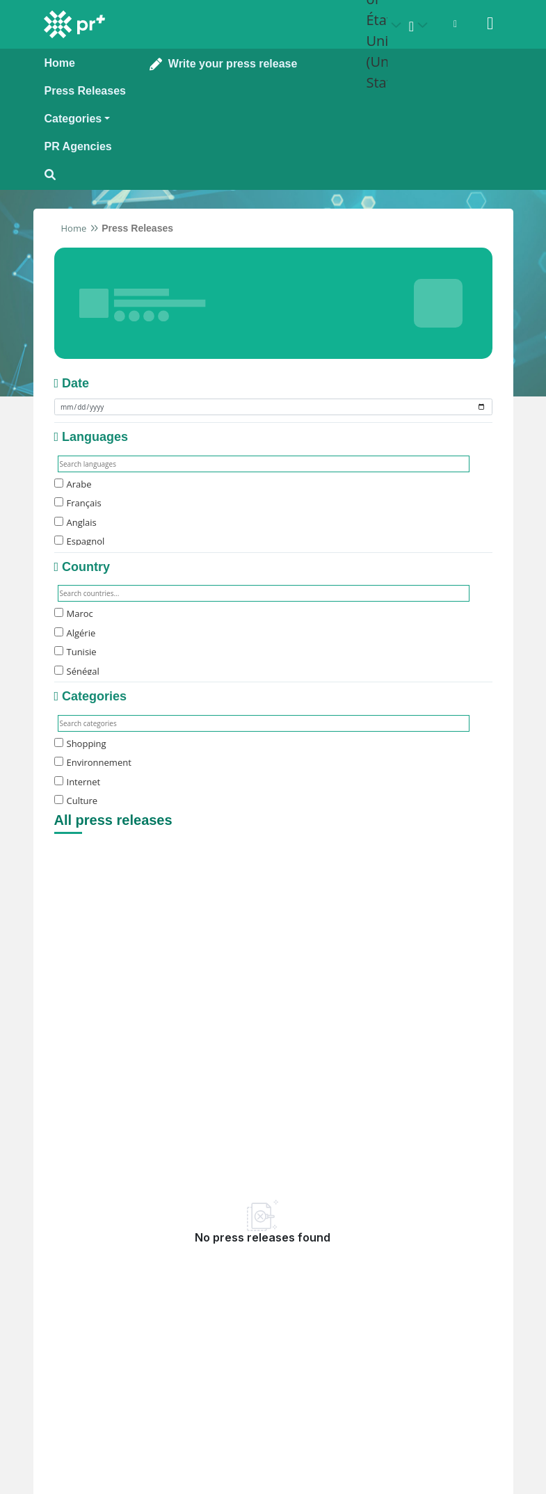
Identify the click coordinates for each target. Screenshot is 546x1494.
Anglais (75, 522)
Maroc (73, 613)
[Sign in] (490, 24)
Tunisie (75, 651)
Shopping (80, 743)
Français (78, 503)
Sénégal (76, 671)
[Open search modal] (85, 175)
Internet (77, 782)
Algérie (75, 633)
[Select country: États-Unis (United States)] (386, 25)
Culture (76, 800)
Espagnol (79, 541)
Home (74, 228)
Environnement (92, 762)
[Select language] (420, 25)
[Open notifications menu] (455, 24)
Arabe (73, 484)
